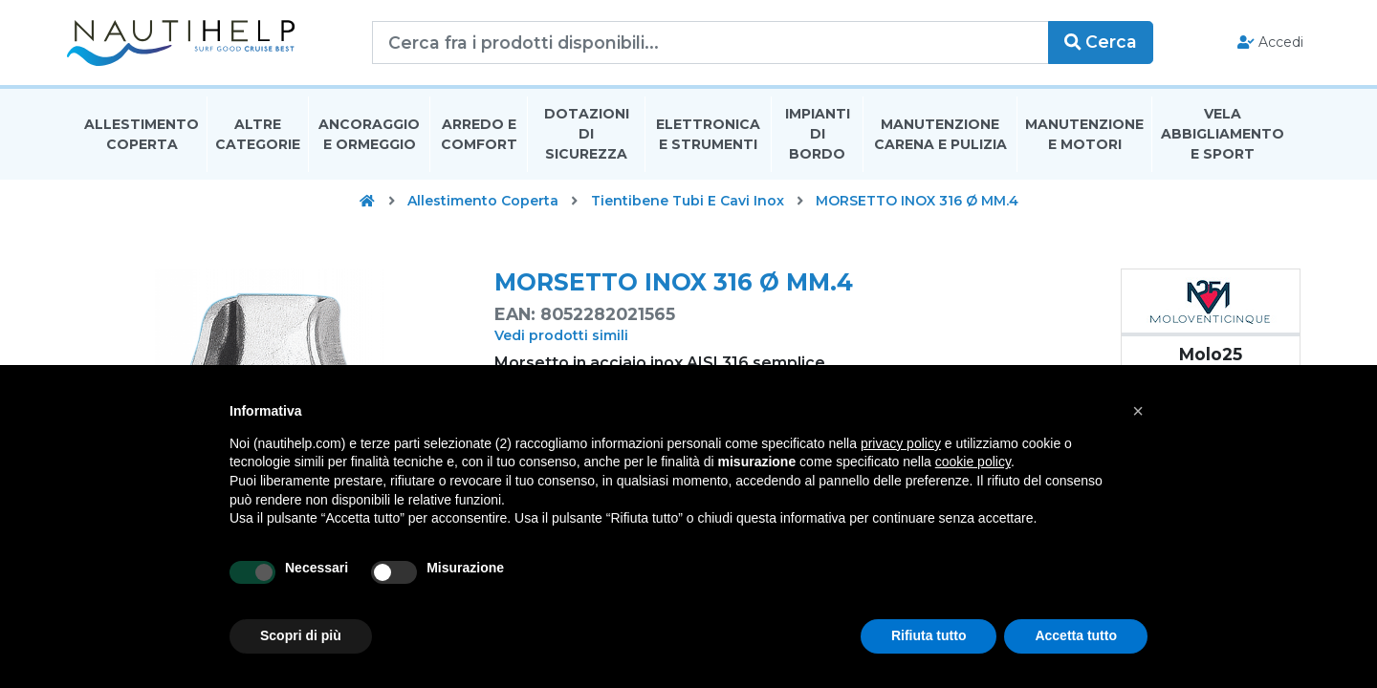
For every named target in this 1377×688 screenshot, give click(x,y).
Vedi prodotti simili (561, 339)
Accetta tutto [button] (1076, 635)
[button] (1138, 411)
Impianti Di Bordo (817, 137)
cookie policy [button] (973, 461)
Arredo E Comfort (479, 137)
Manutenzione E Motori (1084, 137)
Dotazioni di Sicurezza (586, 137)
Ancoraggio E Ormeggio (369, 137)
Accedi (1261, 44)
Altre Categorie (257, 137)
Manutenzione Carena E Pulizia (940, 137)
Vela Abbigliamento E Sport (1222, 137)
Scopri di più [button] (300, 635)
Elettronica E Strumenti (708, 137)
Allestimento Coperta (141, 137)
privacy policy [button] (901, 443)
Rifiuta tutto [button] (929, 635)
